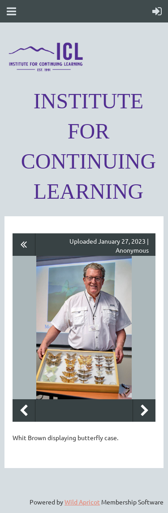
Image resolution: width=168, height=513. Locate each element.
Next (144, 410)
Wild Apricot (82, 502)
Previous (24, 410)
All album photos (24, 244)
